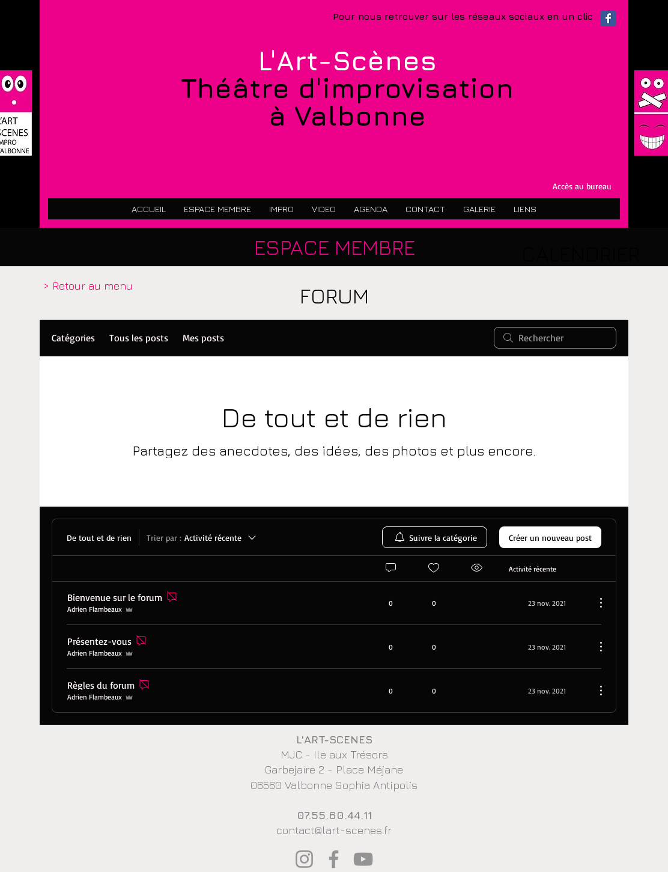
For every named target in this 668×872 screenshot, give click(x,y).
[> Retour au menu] (88, 286)
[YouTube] (363, 859)
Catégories (73, 338)
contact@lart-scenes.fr (334, 830)
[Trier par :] (202, 537)
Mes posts (203, 338)
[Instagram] (304, 859)
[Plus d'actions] (595, 603)
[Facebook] (333, 859)
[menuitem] (434, 537)
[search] (555, 338)
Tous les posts (138, 338)
